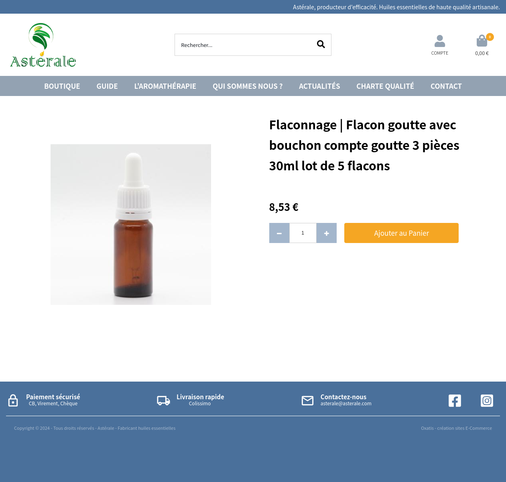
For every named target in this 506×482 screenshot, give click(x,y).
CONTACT (446, 86)
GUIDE (107, 86)
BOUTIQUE (62, 86)
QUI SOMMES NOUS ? (247, 86)
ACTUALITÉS (319, 86)
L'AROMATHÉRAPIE (165, 86)
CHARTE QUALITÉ (385, 86)
